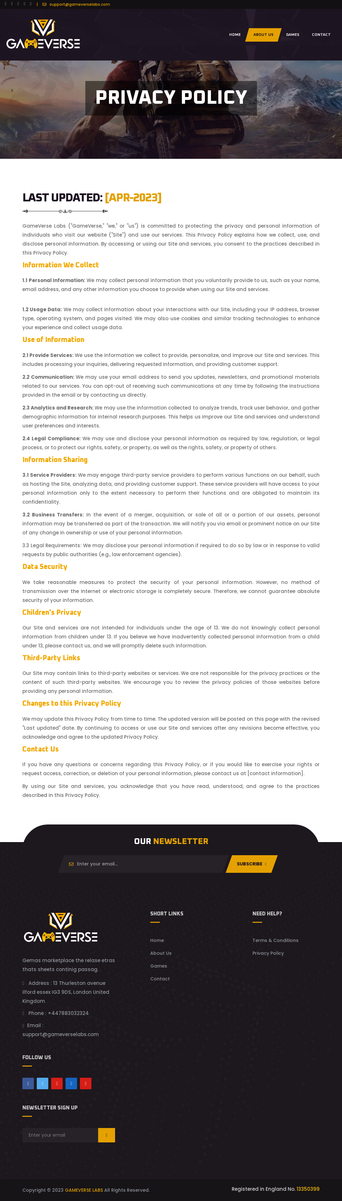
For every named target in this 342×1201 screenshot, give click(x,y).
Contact (160, 979)
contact (321, 35)
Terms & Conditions (276, 940)
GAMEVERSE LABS (84, 1190)
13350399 (307, 1189)
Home (235, 35)
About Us (263, 35)
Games (292, 35)
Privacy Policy (268, 953)
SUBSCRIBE (251, 864)
